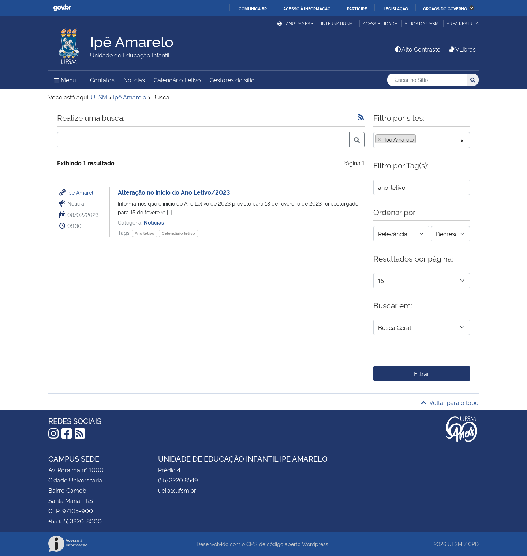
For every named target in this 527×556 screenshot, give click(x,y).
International (338, 23)
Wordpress (315, 543)
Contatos (102, 80)
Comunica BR (253, 8)
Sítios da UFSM (422, 23)
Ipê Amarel (80, 192)
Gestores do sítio (232, 80)
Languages (293, 23)
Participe (357, 8)
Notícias (134, 80)
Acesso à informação (306, 8)
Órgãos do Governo (445, 8)
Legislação (396, 8)
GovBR (62, 7)
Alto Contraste (417, 49)
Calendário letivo (178, 233)
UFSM (455, 543)
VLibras (462, 49)
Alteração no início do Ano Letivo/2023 (174, 192)
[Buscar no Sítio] (427, 80)
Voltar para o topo (450, 402)
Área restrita (462, 23)
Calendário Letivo (177, 80)
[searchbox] (420, 139)
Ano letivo (144, 233)
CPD (473, 543)
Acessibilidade (380, 23)
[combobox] (421, 140)
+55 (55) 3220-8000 (75, 521)
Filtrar (421, 373)
